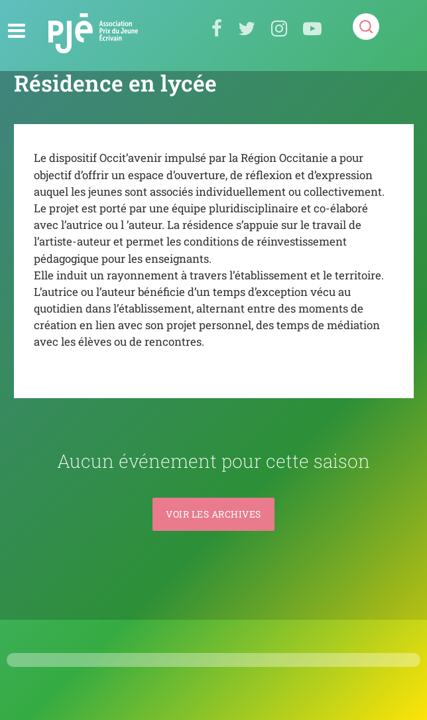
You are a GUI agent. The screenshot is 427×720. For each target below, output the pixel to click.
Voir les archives (213, 514)
